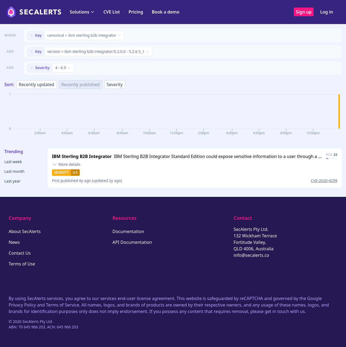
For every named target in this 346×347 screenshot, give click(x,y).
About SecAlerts (25, 231)
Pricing (135, 12)
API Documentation (132, 242)
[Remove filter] (31, 35)
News (14, 242)
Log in (326, 12)
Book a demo (165, 12)
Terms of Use (22, 264)
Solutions (82, 12)
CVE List (111, 12)
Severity (115, 84)
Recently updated (36, 84)
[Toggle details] (66, 164)
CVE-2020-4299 (324, 180)
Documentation (128, 231)
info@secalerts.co (251, 255)
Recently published (80, 84)
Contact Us (20, 253)
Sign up (304, 12)
